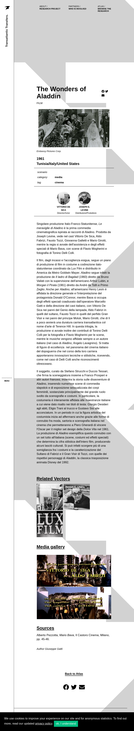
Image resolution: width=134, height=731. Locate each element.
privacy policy (43, 723)
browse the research (104, 8)
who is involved (77, 7)
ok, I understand (66, 723)
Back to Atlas (74, 673)
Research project (49, 7)
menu (6, 381)
